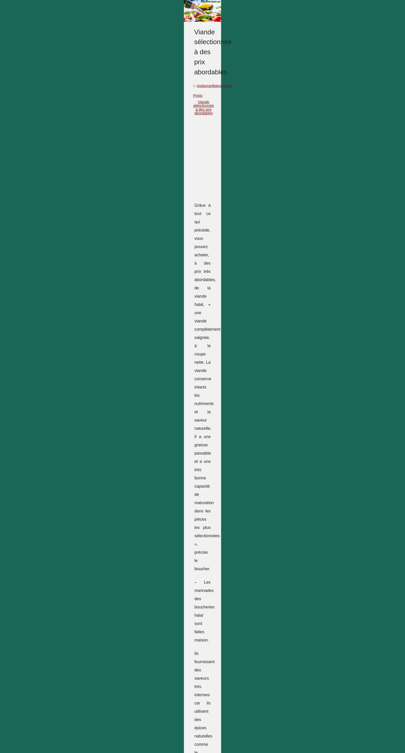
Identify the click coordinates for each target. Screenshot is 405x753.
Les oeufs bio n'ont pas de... (309, 664)
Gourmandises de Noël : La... (310, 388)
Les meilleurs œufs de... (306, 445)
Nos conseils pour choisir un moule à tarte (241, 613)
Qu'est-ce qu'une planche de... (311, 595)
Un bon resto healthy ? (305, 364)
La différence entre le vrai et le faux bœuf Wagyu (92, 613)
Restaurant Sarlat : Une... (307, 422)
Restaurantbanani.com (75, 742)
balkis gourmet (121, 439)
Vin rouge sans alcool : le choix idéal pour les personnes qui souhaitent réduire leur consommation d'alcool (163, 658)
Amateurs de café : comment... (311, 526)
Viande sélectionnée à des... (309, 468)
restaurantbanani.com (70, 217)
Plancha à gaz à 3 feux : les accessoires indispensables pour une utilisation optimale (152, 677)
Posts (97, 217)
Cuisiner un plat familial (305, 549)
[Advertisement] (164, 259)
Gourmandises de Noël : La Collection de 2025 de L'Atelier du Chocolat (141, 638)
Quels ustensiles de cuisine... (310, 641)
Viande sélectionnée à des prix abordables (142, 217)
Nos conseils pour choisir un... (311, 456)
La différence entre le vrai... (308, 479)
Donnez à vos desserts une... (310, 572)
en (49, 748)
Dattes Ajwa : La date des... (309, 618)
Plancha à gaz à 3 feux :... (307, 433)
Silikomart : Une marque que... (311, 630)
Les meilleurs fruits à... (305, 607)
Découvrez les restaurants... (309, 514)
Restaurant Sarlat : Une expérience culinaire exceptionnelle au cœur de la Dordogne (151, 669)
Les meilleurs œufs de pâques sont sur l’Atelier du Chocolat (131, 686)
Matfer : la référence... (304, 399)
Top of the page (105, 742)
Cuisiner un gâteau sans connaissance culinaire (121, 726)
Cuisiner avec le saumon (102, 717)
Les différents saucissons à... (310, 537)
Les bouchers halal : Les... (308, 653)
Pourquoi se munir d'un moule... (312, 584)
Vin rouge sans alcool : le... (308, 410)
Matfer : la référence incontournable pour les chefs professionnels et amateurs (146, 647)
